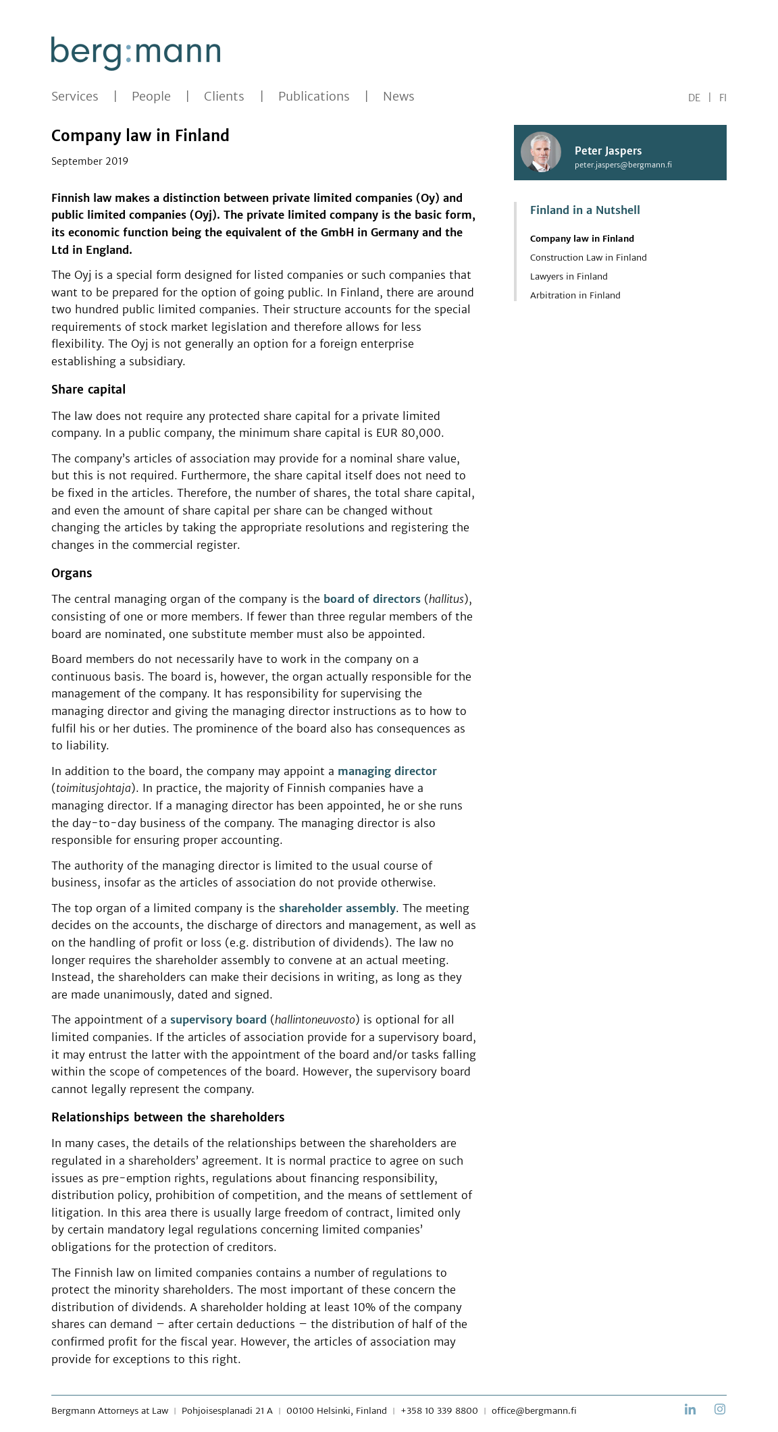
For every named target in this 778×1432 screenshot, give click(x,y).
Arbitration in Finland (575, 295)
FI (723, 98)
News (399, 96)
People (151, 96)
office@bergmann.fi (534, 1410)
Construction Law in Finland (588, 257)
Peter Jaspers (608, 152)
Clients (224, 96)
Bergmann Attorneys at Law (109, 1410)
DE (694, 98)
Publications (314, 96)
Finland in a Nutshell (585, 210)
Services (75, 96)
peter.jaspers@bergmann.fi (623, 164)
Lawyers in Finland (569, 276)
